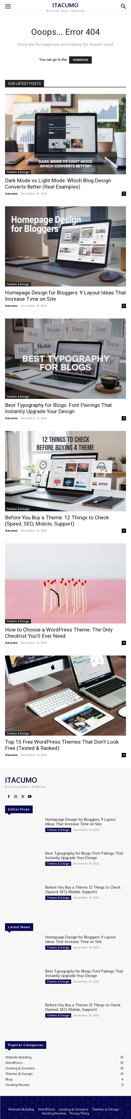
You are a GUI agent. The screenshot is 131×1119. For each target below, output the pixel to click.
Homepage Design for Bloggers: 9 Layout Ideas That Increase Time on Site (80, 821)
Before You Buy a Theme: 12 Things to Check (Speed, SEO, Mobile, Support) (57, 521)
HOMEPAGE (80, 60)
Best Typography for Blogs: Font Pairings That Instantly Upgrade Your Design (58, 408)
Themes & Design (18, 172)
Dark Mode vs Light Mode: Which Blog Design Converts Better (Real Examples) (58, 184)
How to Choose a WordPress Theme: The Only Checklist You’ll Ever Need (59, 633)
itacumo (11, 193)
